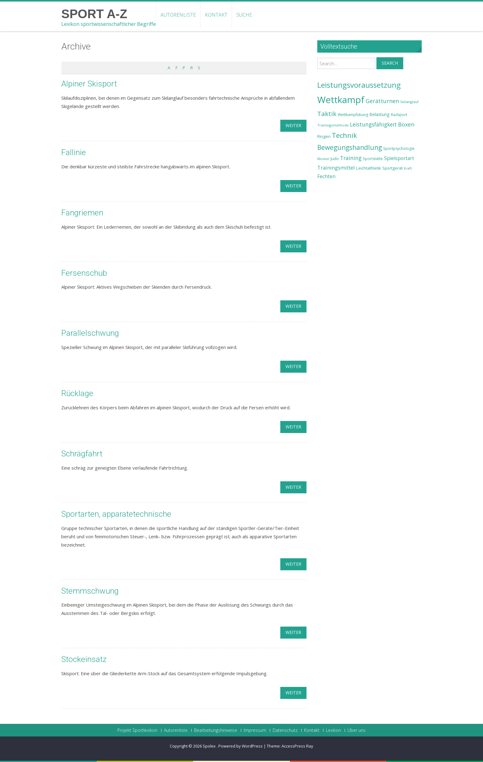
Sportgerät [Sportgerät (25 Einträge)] (392, 168)
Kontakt (216, 14)
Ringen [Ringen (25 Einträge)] (324, 136)
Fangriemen (82, 212)
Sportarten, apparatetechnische (116, 514)
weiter (293, 125)
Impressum (255, 730)
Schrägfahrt (81, 453)
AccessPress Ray (297, 746)
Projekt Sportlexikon (137, 730)
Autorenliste (178, 14)
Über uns (356, 730)
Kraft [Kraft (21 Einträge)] (408, 168)
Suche (244, 14)
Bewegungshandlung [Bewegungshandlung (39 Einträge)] (349, 147)
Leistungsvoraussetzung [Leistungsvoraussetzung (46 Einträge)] (359, 85)
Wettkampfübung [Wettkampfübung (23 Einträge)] (353, 114)
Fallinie (73, 152)
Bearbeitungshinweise (215, 730)
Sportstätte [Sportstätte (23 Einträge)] (373, 158)
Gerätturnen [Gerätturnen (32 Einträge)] (382, 101)
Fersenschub (84, 273)
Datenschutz (285, 730)
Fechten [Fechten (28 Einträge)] (326, 176)
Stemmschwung (90, 591)
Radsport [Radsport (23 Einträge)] (399, 114)
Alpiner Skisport (89, 83)
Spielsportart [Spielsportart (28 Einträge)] (399, 158)
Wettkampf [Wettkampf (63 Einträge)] (340, 100)
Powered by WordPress (240, 746)
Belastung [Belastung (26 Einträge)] (379, 114)
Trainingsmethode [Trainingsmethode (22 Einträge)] (333, 125)
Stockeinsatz (84, 659)
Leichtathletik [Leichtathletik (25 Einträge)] (368, 168)
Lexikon (333, 730)
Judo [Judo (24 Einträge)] (335, 158)
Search (390, 63)
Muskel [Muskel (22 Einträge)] (323, 158)
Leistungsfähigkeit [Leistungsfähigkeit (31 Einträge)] (373, 124)
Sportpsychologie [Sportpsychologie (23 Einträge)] (399, 148)
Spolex (210, 746)
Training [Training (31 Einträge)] (351, 158)
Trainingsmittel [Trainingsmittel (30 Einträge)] (336, 167)
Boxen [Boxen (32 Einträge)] (406, 124)
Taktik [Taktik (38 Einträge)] (326, 113)
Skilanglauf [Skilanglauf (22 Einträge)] (409, 101)
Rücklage (77, 393)
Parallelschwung (90, 333)
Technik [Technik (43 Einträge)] (344, 135)
